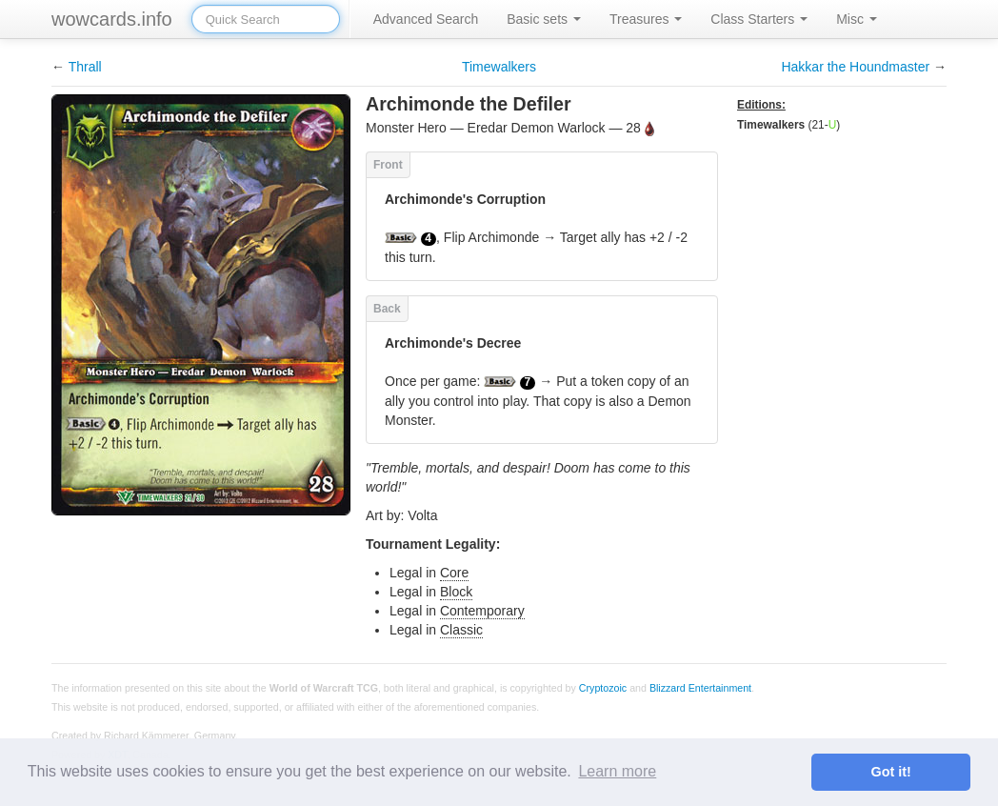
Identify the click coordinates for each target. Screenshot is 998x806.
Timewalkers (499, 66)
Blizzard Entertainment (700, 686)
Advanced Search (426, 19)
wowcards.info (111, 19)
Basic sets (544, 19)
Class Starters (759, 19)
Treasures (645, 19)
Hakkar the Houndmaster (855, 66)
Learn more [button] (617, 771)
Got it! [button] (891, 771)
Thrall (85, 66)
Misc (856, 19)
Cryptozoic (603, 686)
